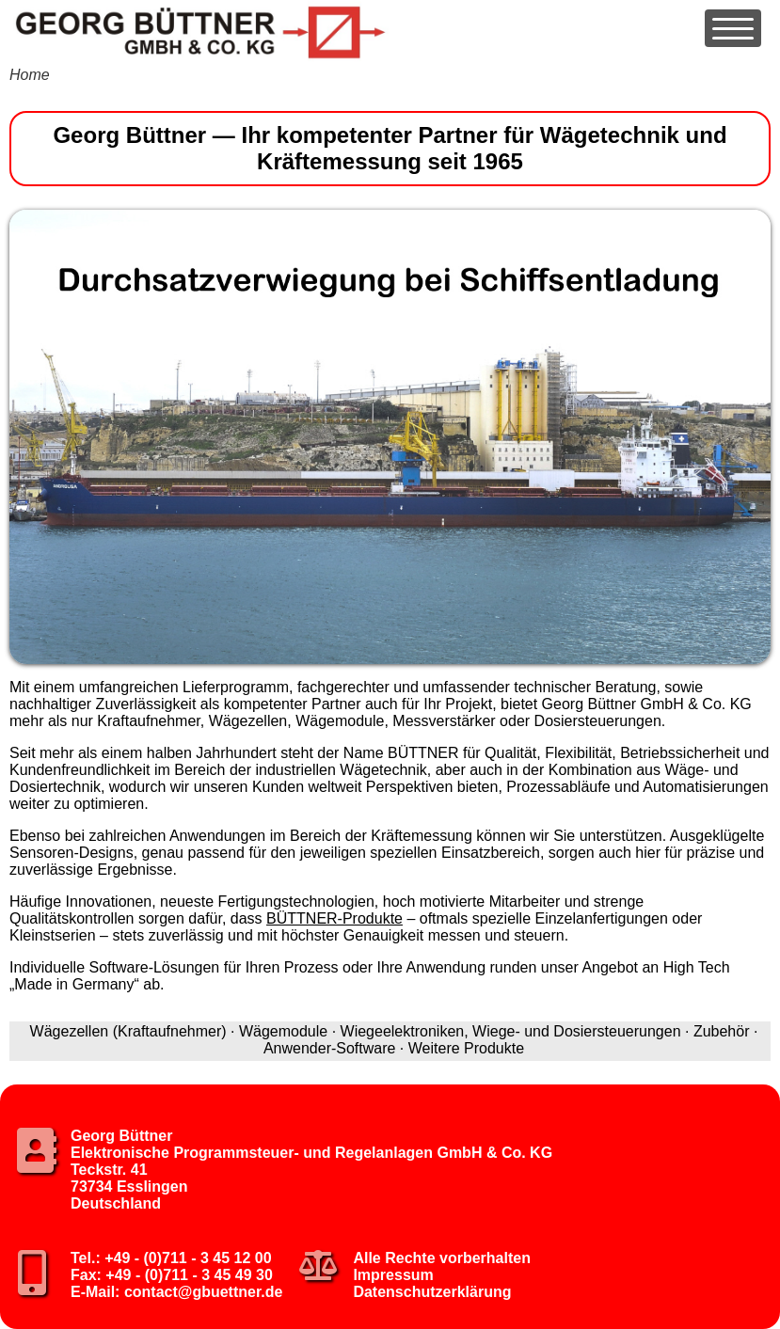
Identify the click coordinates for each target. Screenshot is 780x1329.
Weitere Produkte (466, 1048)
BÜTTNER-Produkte (334, 918)
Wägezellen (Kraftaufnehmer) (128, 1031)
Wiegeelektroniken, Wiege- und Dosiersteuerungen (511, 1031)
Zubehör (721, 1031)
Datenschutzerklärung (432, 1292)
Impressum (393, 1275)
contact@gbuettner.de (203, 1292)
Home (29, 75)
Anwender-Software (329, 1048)
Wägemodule (283, 1031)
